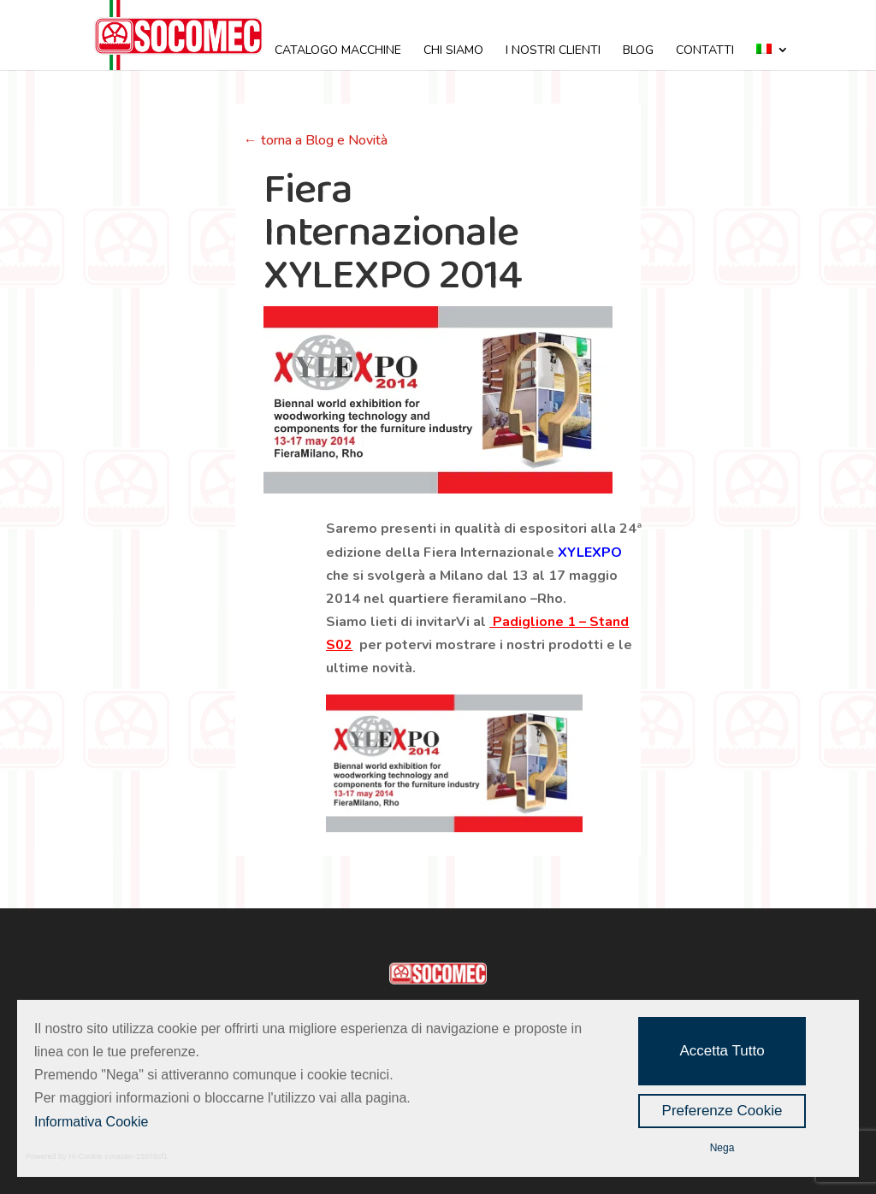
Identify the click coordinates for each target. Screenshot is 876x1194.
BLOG (638, 51)
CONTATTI (705, 51)
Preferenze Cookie (722, 1110)
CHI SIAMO (453, 51)
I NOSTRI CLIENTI (553, 51)
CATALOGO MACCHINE (338, 51)
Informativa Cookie (91, 1121)
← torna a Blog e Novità (316, 140)
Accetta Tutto (721, 1051)
